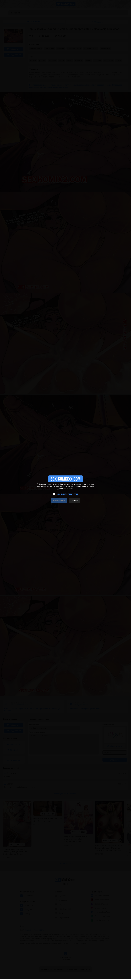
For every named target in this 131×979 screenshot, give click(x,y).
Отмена (74, 500)
